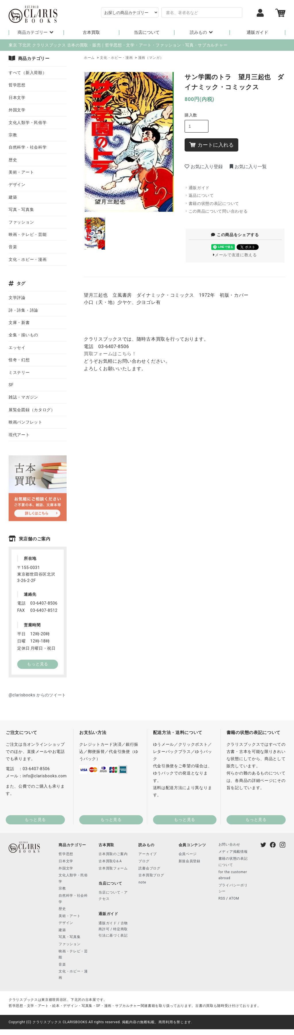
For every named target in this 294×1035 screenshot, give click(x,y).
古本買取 (91, 32)
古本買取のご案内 (113, 854)
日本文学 (17, 97)
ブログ (143, 861)
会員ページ (188, 854)
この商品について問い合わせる (218, 211)
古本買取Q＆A (110, 861)
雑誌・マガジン (23, 397)
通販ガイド (257, 32)
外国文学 (17, 110)
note (142, 882)
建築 (13, 197)
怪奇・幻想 (19, 360)
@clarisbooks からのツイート (37, 695)
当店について (147, 32)
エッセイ (17, 347)
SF (11, 384)
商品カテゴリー (36, 32)
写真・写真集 (21, 209)
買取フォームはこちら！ (110, 353)
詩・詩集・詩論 (23, 310)
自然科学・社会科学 (28, 147)
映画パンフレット (25, 422)
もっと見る (35, 819)
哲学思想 (17, 85)
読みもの (202, 32)
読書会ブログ (149, 868)
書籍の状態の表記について (214, 203)
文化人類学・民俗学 (28, 122)
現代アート (19, 434)
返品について (201, 195)
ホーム (89, 58)
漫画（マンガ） (151, 58)
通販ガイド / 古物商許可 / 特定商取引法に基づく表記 (113, 929)
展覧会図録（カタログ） (32, 409)
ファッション (21, 222)
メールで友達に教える (236, 255)
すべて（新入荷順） (28, 72)
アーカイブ (147, 854)
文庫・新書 (19, 322)
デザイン (17, 184)
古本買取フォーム (113, 868)
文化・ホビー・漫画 (116, 58)
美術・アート (21, 172)
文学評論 (17, 297)
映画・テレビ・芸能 (28, 234)
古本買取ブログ (151, 875)
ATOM (234, 898)
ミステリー (19, 372)
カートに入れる (211, 144)
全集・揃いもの (23, 335)
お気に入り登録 (204, 166)
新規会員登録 (189, 861)
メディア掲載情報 (233, 852)
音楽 (13, 246)
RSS (221, 898)
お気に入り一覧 (248, 166)
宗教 (13, 135)
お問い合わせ (229, 844)
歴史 (13, 160)
